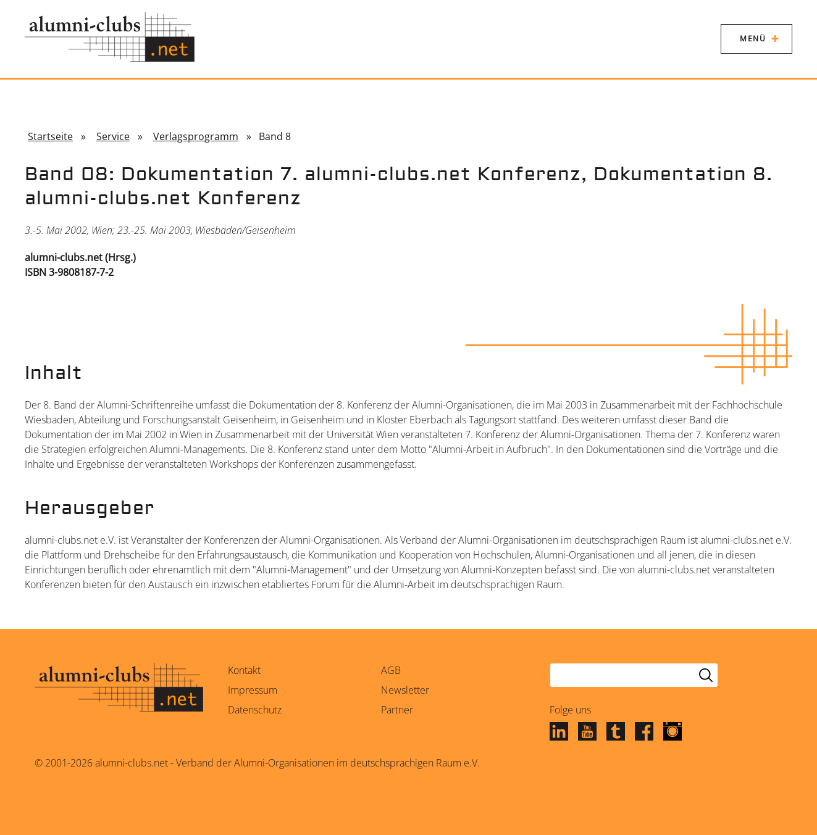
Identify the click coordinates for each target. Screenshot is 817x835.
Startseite (50, 136)
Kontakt (244, 670)
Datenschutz (255, 710)
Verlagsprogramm (195, 136)
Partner (397, 710)
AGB (391, 670)
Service (113, 136)
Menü (753, 38)
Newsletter (405, 690)
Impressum (252, 690)
